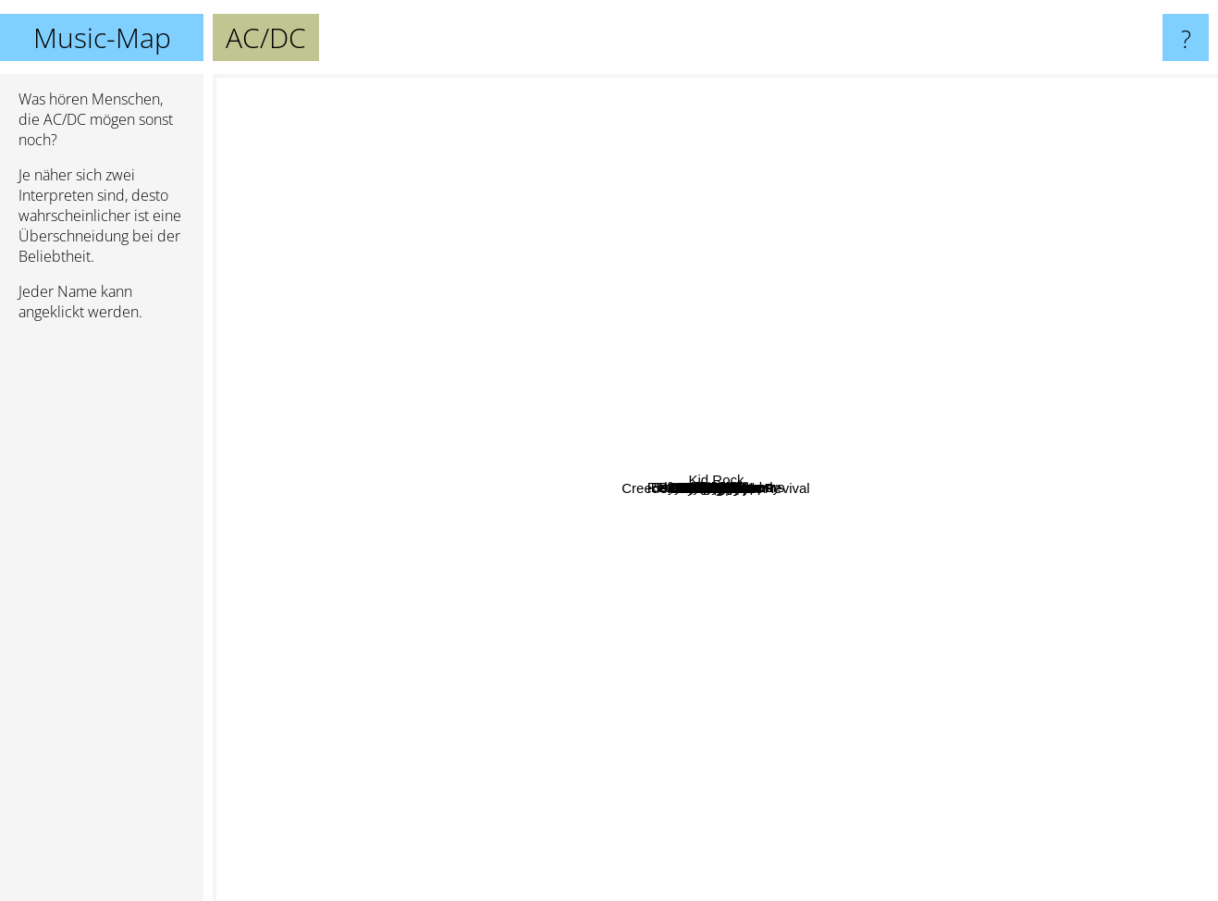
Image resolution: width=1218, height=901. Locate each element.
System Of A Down (1105, 295)
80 (571, 730)
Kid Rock (1171, 319)
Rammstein (473, 675)
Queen (662, 498)
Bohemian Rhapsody (681, 272)
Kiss (766, 668)
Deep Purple (905, 453)
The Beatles (462, 612)
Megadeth (363, 503)
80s (822, 664)
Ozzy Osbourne (1061, 544)
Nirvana (726, 251)
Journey (732, 540)
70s (858, 384)
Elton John (542, 421)
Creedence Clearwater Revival (594, 845)
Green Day (1044, 674)
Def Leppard (784, 571)
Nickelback (1141, 800)
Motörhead (877, 682)
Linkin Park (336, 617)
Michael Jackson (324, 744)
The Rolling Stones (409, 353)
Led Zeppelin (787, 422)
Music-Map (102, 37)
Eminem (1014, 162)
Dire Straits (671, 151)
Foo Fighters (998, 731)
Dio (341, 270)
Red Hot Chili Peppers (770, 214)
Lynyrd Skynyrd (588, 123)
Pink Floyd (594, 677)
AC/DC (715, 488)
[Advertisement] (101, 618)
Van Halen (866, 817)
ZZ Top (600, 91)
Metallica (698, 516)
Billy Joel (574, 464)
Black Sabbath (711, 610)
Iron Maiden (876, 520)
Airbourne (501, 300)
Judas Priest (366, 521)
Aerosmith (739, 463)
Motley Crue (638, 184)
